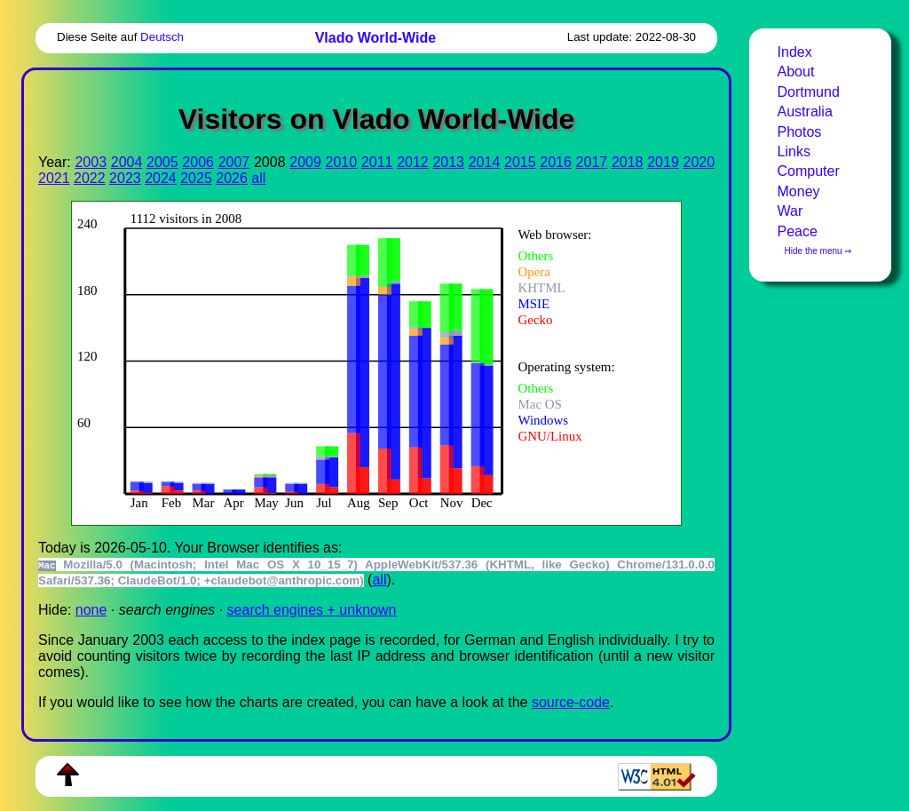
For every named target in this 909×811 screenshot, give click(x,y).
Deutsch (162, 37)
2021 (54, 178)
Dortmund (809, 91)
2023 (125, 178)
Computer (809, 171)
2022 (90, 178)
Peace (798, 231)
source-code (571, 702)
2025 (196, 178)
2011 (377, 162)
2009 (305, 162)
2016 (556, 162)
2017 (592, 162)
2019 (663, 162)
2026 (232, 178)
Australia (805, 111)
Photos (800, 131)
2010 (342, 162)
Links (794, 151)
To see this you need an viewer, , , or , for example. (364, 361)
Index (795, 52)
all (258, 178)
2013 (448, 162)
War (790, 211)
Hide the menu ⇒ (818, 251)
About (796, 71)
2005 (162, 162)
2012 (413, 162)
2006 (198, 162)
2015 (520, 162)
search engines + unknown (312, 609)
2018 (628, 162)
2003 (91, 162)
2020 (699, 162)
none (91, 609)
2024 (161, 178)
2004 (127, 162)
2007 (234, 162)
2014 (485, 162)
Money (799, 191)
